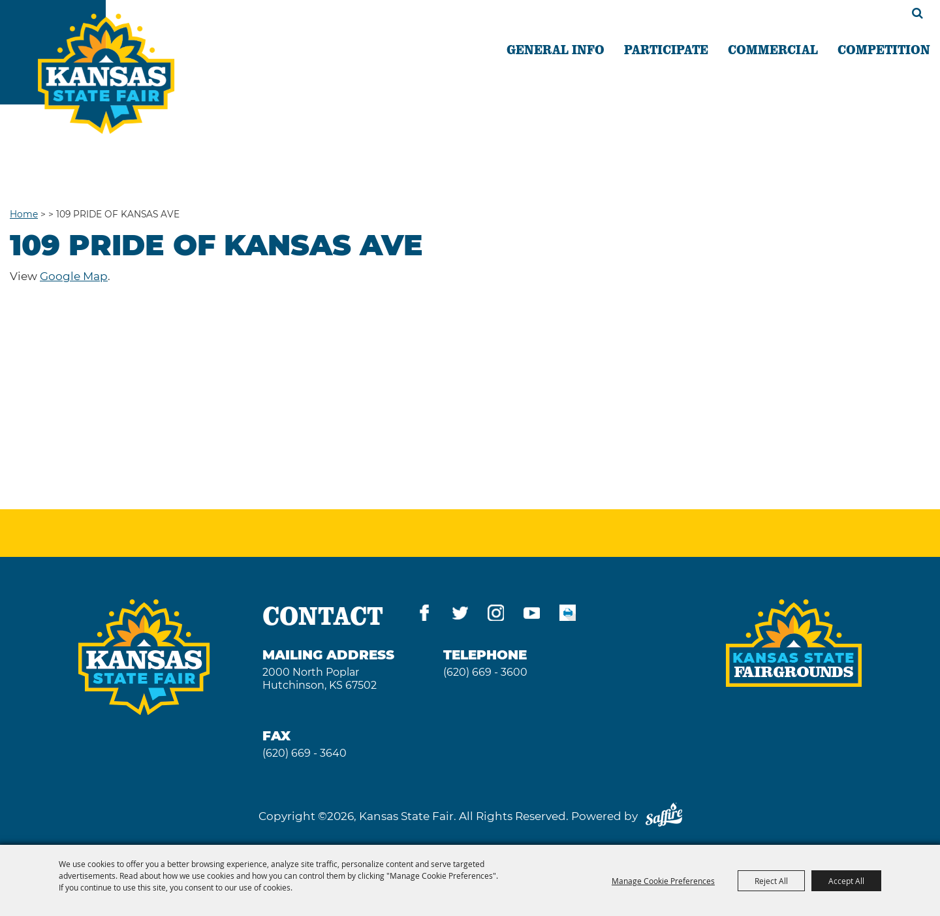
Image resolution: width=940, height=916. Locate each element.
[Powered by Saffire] (664, 816)
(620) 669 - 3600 (485, 672)
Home (24, 214)
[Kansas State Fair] (106, 74)
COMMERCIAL (773, 49)
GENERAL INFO (555, 49)
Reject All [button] (771, 881)
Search (917, 13)
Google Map (74, 276)
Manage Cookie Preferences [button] (663, 881)
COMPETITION (884, 49)
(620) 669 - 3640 (304, 753)
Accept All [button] (846, 881)
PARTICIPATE (666, 49)
